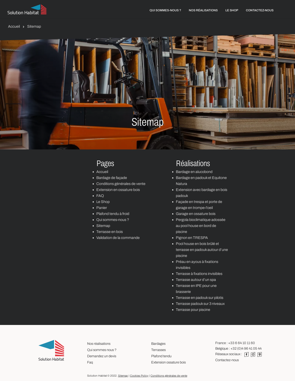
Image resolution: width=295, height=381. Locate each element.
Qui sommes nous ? (101, 350)
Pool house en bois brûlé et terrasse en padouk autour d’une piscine (202, 250)
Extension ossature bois (168, 362)
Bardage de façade (111, 178)
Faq (90, 362)
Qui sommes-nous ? (112, 220)
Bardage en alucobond (194, 172)
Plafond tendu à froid (112, 214)
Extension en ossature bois (118, 190)
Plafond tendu (161, 356)
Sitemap (103, 226)
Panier (101, 208)
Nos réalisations (98, 343)
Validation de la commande (118, 238)
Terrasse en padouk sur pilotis (199, 298)
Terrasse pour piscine (193, 310)
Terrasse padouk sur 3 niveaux (200, 304)
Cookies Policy (139, 375)
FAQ (100, 196)
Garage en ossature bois (195, 214)
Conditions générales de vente (120, 184)
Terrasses (158, 350)
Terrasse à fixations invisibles (199, 274)
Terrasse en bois (109, 232)
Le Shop (103, 202)
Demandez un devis (101, 356)
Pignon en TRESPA (192, 238)
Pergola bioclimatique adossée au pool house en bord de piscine (200, 226)
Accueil (14, 26)
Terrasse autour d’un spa (196, 280)
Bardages (158, 343)
